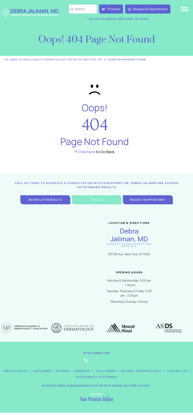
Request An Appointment (148, 9)
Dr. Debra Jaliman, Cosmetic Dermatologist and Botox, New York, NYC (54, 59)
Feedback (82, 371)
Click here (86, 151)
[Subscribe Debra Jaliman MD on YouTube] (118, 362)
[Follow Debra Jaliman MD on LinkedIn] (107, 362)
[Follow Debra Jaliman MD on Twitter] (85, 362)
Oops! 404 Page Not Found (127, 59)
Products (111, 9)
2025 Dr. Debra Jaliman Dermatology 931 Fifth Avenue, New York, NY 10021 (97, 388)
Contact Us (173, 371)
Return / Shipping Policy (139, 371)
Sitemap (63, 371)
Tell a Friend (104, 371)
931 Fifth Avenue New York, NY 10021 (118, 19)
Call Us (96, 199)
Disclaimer (44, 371)
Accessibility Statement (96, 379)
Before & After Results (45, 199)
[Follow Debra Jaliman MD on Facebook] (75, 362)
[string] (83, 9)
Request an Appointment (147, 199)
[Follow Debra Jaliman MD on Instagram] (96, 362)
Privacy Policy (19, 371)
